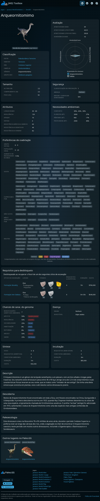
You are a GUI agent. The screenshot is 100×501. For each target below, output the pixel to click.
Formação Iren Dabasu (12, 295)
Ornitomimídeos (24, 68)
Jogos (3, 10)
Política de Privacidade (92, 496)
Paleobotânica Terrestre (27, 58)
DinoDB (28, 10)
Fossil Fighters (69, 482)
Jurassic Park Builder (40, 489)
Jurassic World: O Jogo (40, 475)
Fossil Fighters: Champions (73, 479)
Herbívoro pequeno (25, 75)
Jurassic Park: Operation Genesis (75, 473)
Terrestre (21, 62)
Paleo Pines (68, 477)
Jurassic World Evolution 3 (42, 477)
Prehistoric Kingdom (71, 475)
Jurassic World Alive (39, 473)
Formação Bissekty (11, 285)
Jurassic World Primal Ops (42, 486)
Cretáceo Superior (24, 65)
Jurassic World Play (39, 484)
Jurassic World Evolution (41, 482)
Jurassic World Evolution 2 (15, 10)
